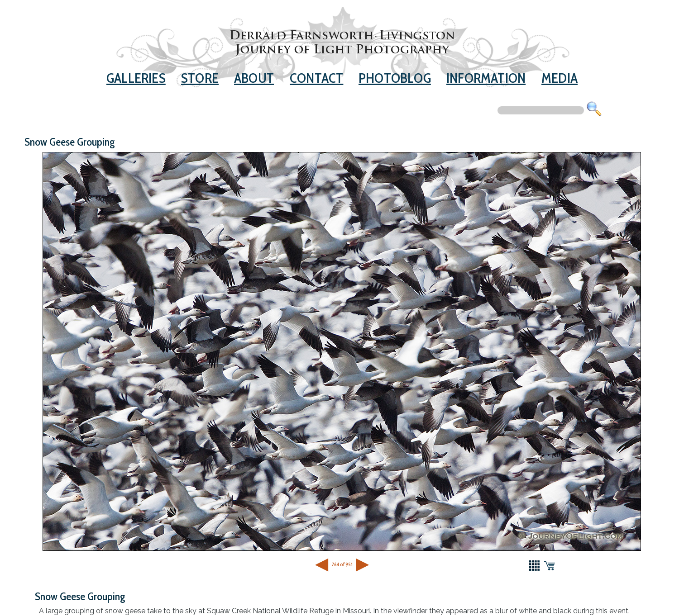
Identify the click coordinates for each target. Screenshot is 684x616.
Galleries (136, 78)
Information (486, 78)
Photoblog (395, 78)
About (254, 78)
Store (200, 78)
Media (559, 78)
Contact (316, 78)
